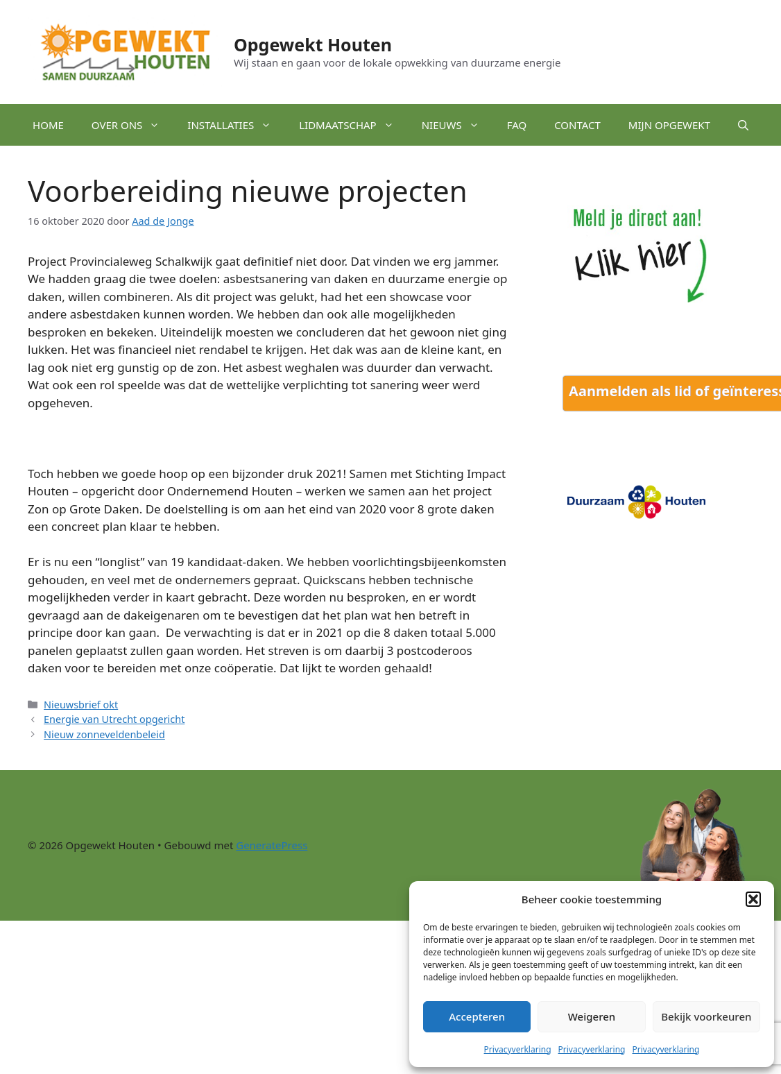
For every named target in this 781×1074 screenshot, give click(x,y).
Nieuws (457, 125)
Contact (577, 125)
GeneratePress (271, 845)
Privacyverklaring (517, 1049)
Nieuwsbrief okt (81, 704)
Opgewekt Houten (313, 44)
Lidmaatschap (353, 125)
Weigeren (591, 1016)
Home (48, 125)
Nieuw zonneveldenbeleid (104, 734)
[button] (753, 899)
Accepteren (477, 1016)
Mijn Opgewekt (669, 125)
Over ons (133, 125)
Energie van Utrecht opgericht (114, 719)
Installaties (236, 125)
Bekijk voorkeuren (706, 1016)
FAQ (517, 125)
